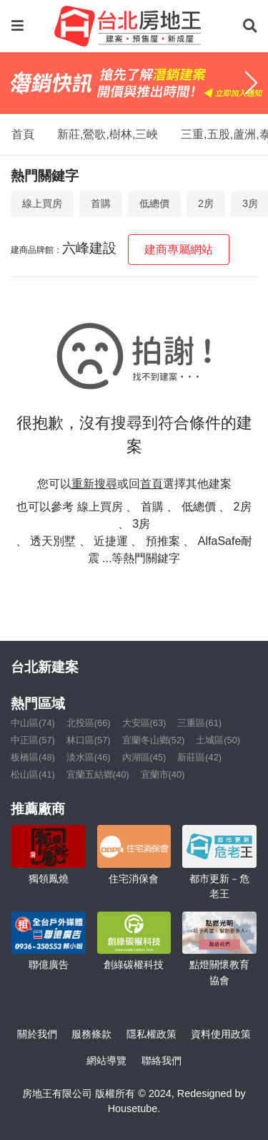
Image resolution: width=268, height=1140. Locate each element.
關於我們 (37, 1034)
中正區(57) (33, 740)
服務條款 (91, 1034)
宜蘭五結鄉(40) (97, 774)
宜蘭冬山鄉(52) (153, 740)
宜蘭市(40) (163, 774)
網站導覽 (106, 1060)
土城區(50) (218, 740)
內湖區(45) (144, 757)
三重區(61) (199, 723)
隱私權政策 (151, 1034)
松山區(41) (33, 774)
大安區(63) (144, 723)
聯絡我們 (162, 1060)
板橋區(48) (33, 757)
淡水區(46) (88, 757)
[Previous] (16, 83)
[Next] (251, 83)
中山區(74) (33, 723)
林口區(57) (88, 740)
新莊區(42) (199, 757)
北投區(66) (88, 723)
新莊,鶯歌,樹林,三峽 (107, 134)
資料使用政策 (221, 1034)
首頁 (22, 134)
